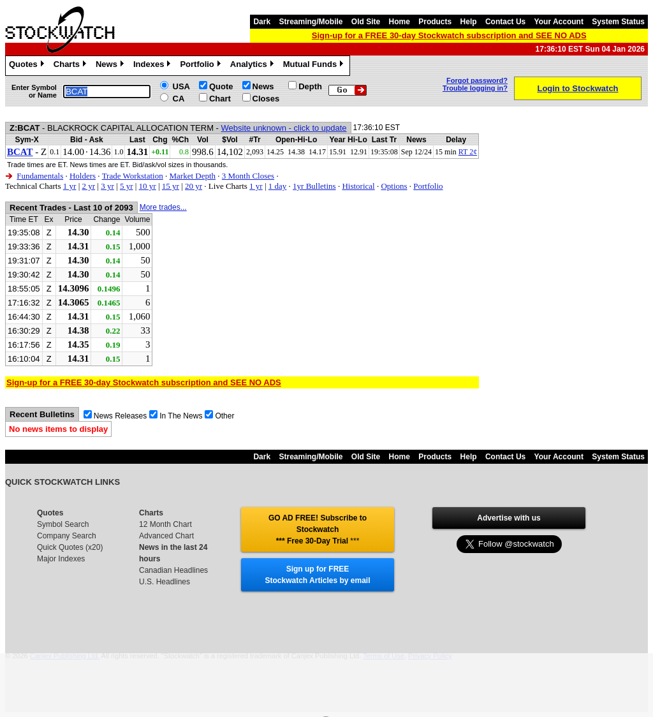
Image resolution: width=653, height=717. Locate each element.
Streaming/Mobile (310, 21)
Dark (261, 21)
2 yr (88, 186)
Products (434, 21)
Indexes (153, 66)
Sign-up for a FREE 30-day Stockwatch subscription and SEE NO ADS (449, 35)
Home (399, 21)
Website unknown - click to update (284, 128)
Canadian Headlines (173, 570)
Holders (83, 176)
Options (394, 186)
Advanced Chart (166, 535)
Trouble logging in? (475, 88)
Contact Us (505, 21)
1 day (277, 186)
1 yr (70, 186)
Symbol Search (63, 524)
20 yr (193, 186)
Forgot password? (477, 80)
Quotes (28, 66)
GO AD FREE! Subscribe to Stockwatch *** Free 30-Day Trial (317, 529)
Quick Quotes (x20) (70, 547)
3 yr (107, 186)
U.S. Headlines (164, 581)
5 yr (126, 186)
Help (468, 21)
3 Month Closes (248, 176)
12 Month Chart (165, 524)
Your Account (558, 21)
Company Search (66, 535)
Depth (310, 86)
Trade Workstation (132, 176)
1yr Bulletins (314, 186)
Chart (220, 98)
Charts (71, 66)
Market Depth (192, 176)
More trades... (163, 207)
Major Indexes (61, 558)
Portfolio (201, 66)
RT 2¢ (468, 151)
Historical (358, 186)
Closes (266, 98)
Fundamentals (40, 176)
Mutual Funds (315, 66)
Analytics (253, 66)
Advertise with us (508, 518)
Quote (221, 86)
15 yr (170, 186)
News (111, 66)
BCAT (20, 152)
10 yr (147, 186)
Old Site (365, 21)
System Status (618, 21)
